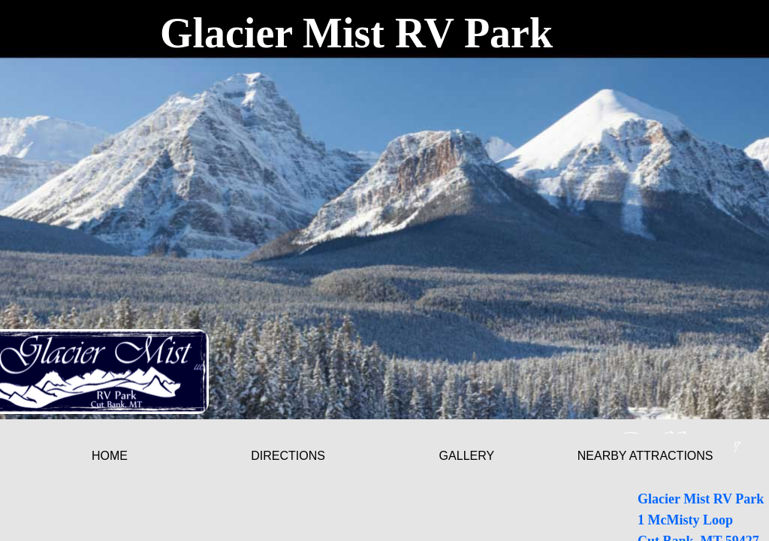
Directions (288, 455)
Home (110, 455)
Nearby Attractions (645, 455)
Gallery (467, 455)
